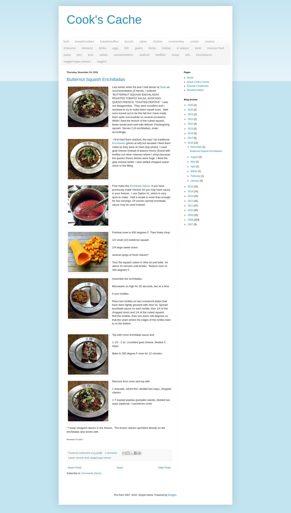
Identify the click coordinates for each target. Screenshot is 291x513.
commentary (176, 41)
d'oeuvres (70, 48)
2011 (191, 205)
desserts (87, 48)
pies (79, 54)
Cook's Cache (104, 19)
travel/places (204, 54)
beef (66, 41)
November (196, 147)
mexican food (215, 48)
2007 (191, 224)
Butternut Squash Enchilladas (96, 79)
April (193, 166)
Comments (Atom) (91, 473)
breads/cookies (84, 41)
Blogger (172, 495)
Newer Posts (74, 467)
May (193, 161)
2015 (191, 186)
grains (139, 48)
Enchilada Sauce (140, 185)
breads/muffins (109, 41)
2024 (191, 114)
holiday (166, 48)
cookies (209, 41)
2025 (191, 109)
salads (103, 54)
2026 (191, 105)
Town (163, 87)
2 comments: (111, 453)
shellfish (160, 54)
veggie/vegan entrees (77, 61)
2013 (191, 196)
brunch (129, 41)
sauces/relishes (123, 54)
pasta (67, 54)
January (195, 180)
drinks (102, 48)
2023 (191, 119)
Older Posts (164, 467)
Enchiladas (118, 143)
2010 (191, 210)
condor (194, 41)
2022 (191, 123)
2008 (191, 219)
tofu (187, 54)
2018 (191, 133)
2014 (191, 191)
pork (90, 54)
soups (175, 54)
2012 (191, 201)
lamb (198, 48)
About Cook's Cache (198, 82)
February (196, 176)
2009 (191, 215)
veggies (101, 61)
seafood (144, 54)
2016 (191, 142)
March (194, 171)
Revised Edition (195, 90)
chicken (157, 41)
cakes (143, 41)
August (195, 157)
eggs (115, 48)
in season (183, 48)
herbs (152, 48)
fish (126, 48)
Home (120, 467)
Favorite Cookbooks (198, 86)
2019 (191, 128)
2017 (191, 138)
